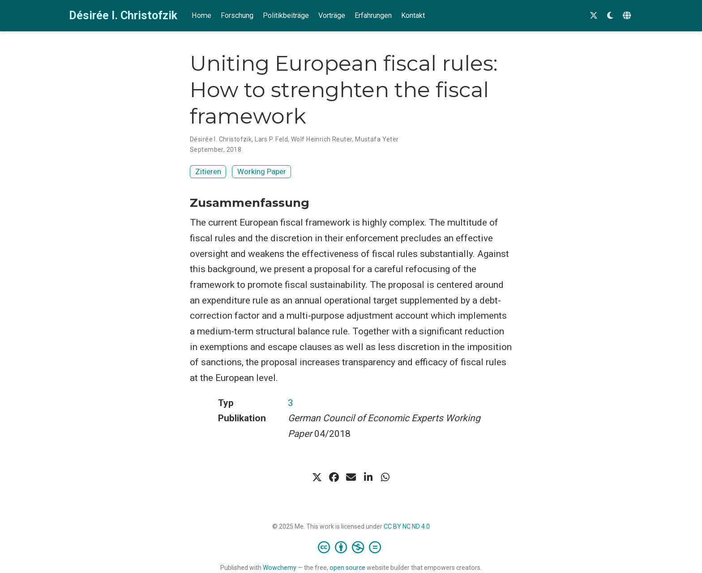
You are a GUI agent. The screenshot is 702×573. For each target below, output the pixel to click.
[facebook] (334, 477)
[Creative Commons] (351, 547)
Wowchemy (279, 567)
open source (347, 567)
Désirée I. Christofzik (123, 15)
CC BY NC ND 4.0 (407, 526)
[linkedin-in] (368, 477)
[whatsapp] (385, 477)
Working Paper (261, 171)
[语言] (628, 16)
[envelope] (351, 477)
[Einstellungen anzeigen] (610, 16)
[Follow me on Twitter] (594, 16)
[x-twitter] (317, 477)
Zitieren (208, 171)
